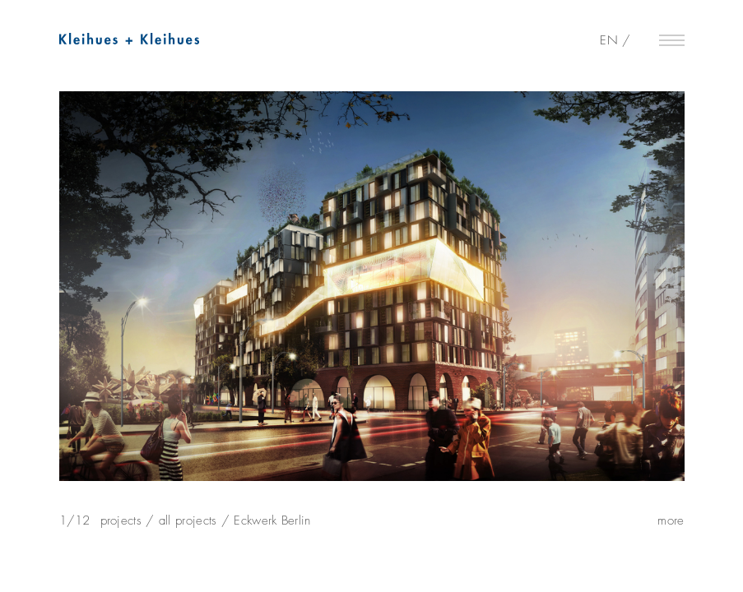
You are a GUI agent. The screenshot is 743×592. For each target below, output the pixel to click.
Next (723, 298)
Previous (21, 298)
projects (121, 520)
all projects (188, 520)
